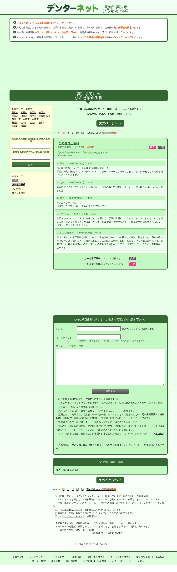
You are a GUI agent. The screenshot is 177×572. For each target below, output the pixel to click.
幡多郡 (24, 126)
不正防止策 (158, 433)
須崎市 (24, 116)
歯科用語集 (71, 561)
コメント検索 (18, 193)
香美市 (35, 119)
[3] (73, 133)
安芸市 (33, 112)
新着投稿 (160, 557)
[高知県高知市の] (101, 133)
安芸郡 (15, 122)
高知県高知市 (64, 147)
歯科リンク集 (143, 557)
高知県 (29, 109)
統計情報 (101, 561)
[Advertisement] (88, 66)
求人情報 (16, 188)
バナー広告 (117, 561)
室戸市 (24, 112)
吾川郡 (42, 122)
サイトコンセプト (73, 516)
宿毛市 (33, 116)
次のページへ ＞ (110, 123)
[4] (77, 133)
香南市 (26, 119)
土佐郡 (33, 122)
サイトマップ (36, 557)
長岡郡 (24, 122)
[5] (82, 133)
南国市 (42, 112)
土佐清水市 (44, 116)
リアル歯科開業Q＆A (111, 533)
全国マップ (17, 109)
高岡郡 (15, 126)
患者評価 (55, 561)
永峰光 (141, 561)
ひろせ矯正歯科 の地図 (67, 470)
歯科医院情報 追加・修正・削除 (77, 530)
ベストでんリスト (96, 557)
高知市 (15, 112)
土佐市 (15, 116)
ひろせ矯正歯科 (69, 143)
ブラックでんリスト (72, 509)
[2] (68, 133)
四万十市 (16, 119)
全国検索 (76, 557)
